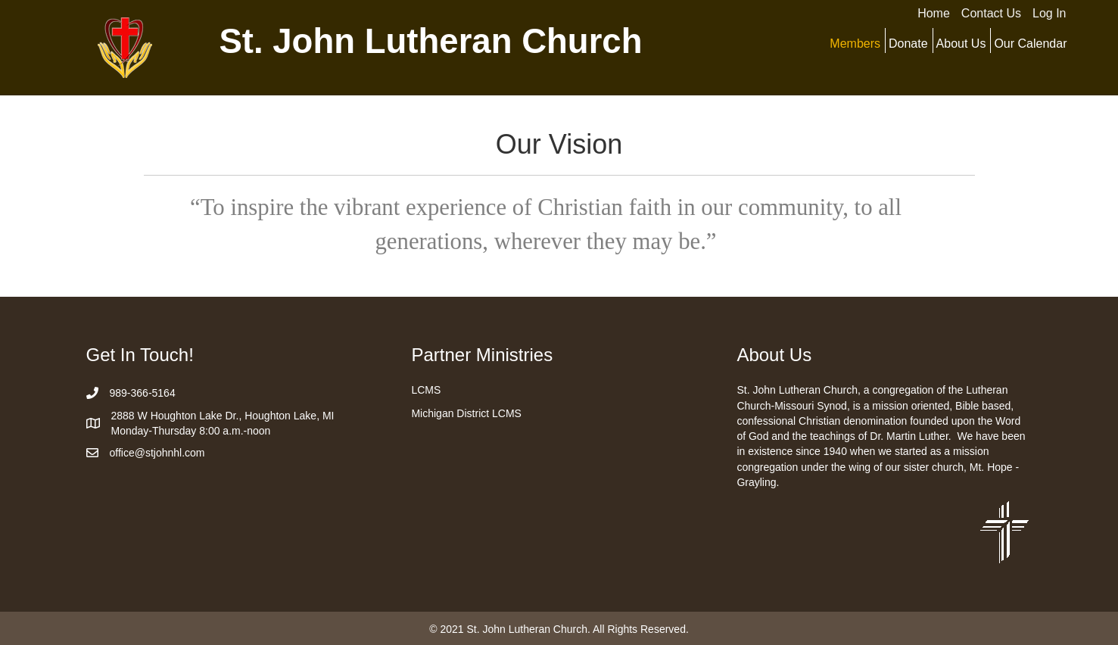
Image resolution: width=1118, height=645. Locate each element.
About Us (961, 43)
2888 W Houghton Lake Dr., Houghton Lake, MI (223, 416)
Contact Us (991, 13)
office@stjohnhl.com (157, 453)
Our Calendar (1030, 43)
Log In (1049, 13)
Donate (908, 43)
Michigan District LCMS (466, 413)
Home (933, 13)
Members (855, 43)
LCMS (426, 390)
